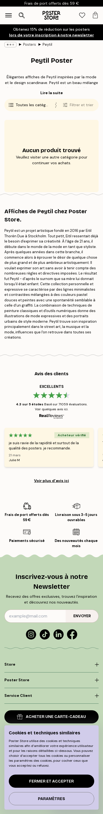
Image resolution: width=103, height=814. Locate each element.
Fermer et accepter (51, 781)
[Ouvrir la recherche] (21, 15)
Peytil (47, 44)
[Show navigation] (8, 15)
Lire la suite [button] (51, 92)
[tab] (82, 15)
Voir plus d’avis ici (51, 480)
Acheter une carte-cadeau (51, 716)
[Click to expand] (51, 664)
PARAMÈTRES (51, 798)
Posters (29, 44)
